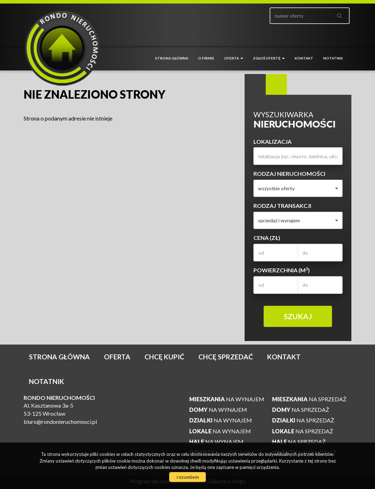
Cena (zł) (266, 237)
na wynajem (226, 399)
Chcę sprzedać (225, 357)
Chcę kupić (164, 357)
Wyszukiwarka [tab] (255, 84)
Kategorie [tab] (276, 84)
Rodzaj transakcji (282, 205)
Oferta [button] (233, 58)
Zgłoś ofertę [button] (269, 58)
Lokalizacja (272, 141)
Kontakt (304, 58)
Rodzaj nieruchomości (289, 173)
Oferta (117, 357)
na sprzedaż (309, 399)
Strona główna (171, 58)
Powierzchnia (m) (281, 269)
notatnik (333, 58)
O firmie (206, 58)
